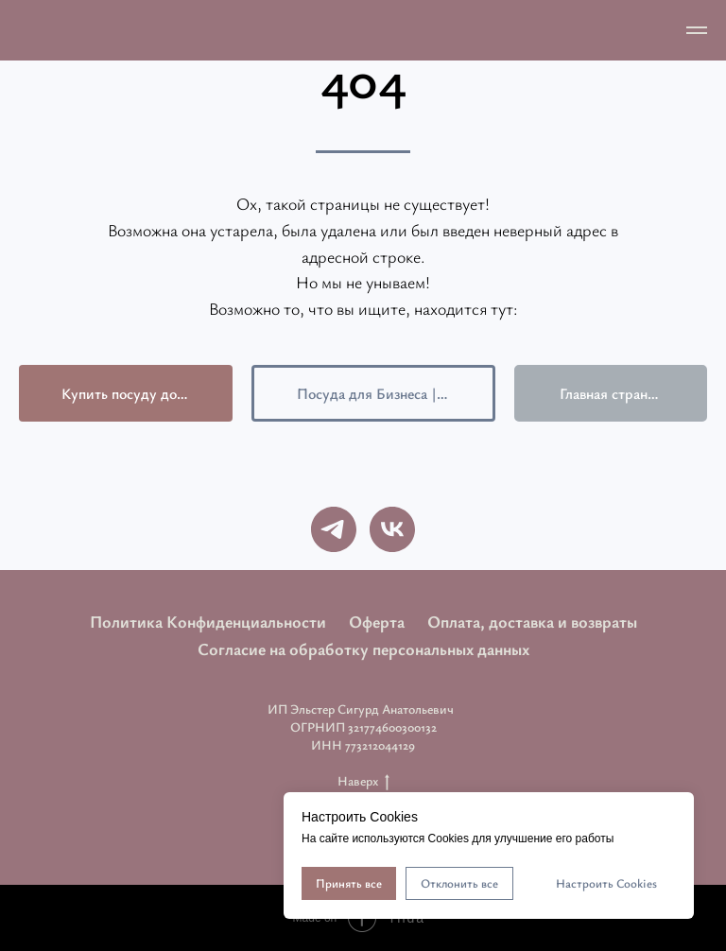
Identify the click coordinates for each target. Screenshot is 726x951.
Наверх (363, 781)
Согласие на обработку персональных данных (363, 648)
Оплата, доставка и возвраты (532, 621)
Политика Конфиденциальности (208, 621)
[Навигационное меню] (696, 30)
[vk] (392, 529)
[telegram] (333, 529)
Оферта (377, 621)
